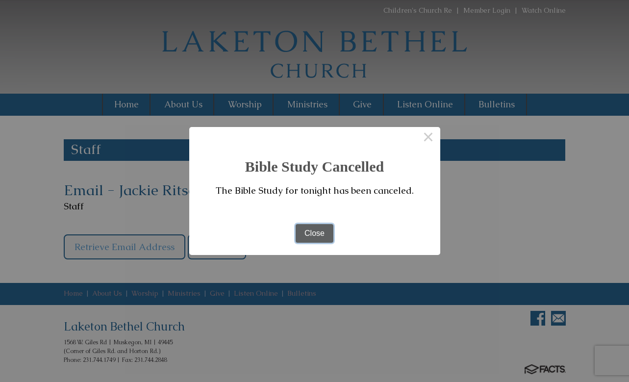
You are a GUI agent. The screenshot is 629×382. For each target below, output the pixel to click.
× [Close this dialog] (428, 139)
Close (314, 233)
